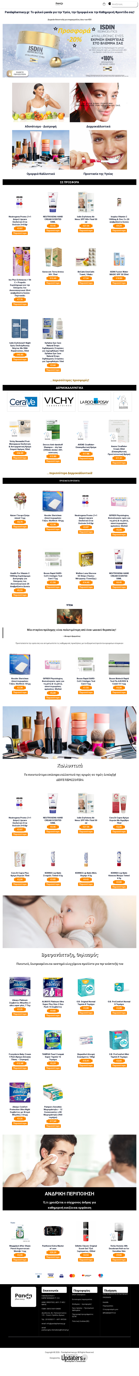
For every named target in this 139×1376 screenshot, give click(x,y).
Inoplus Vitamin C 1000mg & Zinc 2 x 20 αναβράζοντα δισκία (119, 220)
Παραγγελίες (108, 1308)
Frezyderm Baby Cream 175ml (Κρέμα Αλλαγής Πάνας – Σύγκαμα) (20, 1057)
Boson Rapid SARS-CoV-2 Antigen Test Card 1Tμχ (52, 576)
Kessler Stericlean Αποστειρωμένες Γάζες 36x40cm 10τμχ (53, 518)
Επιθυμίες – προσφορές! (82, 1306)
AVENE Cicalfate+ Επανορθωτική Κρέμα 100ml (86, 448)
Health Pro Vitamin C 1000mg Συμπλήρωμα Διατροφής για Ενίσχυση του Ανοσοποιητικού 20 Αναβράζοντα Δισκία (20, 579)
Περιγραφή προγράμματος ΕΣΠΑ (82, 1317)
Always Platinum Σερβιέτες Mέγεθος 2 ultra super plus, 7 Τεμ (20, 1003)
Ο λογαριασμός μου (110, 1311)
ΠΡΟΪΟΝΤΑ (107, 1299)
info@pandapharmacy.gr (55, 1325)
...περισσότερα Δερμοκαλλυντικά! (69, 472)
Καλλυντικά (69, 764)
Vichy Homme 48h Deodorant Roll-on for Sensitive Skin (119, 1250)
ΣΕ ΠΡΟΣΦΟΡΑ (69, 182)
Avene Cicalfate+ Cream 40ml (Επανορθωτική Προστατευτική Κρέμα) (119, 450)
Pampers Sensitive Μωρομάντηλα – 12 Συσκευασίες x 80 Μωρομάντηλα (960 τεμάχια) (53, 1113)
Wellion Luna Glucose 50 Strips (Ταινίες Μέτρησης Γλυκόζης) (86, 576)
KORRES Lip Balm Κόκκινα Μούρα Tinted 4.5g (119, 875)
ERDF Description (78, 1296)
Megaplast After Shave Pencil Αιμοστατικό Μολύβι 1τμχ (20, 1250)
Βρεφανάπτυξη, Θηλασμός (69, 954)
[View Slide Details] (69, 50)
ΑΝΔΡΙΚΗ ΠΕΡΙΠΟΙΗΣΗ (69, 1195)
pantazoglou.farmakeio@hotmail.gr (55, 1332)
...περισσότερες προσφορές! (69, 381)
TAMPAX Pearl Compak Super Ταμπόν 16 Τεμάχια (53, 1057)
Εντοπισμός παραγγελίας (82, 1301)
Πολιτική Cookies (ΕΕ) (80, 1323)
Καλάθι (105, 1304)
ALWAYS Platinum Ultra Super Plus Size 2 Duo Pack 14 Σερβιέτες (53, 1004)
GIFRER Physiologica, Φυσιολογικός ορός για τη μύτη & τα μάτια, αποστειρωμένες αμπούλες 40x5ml (119, 520)
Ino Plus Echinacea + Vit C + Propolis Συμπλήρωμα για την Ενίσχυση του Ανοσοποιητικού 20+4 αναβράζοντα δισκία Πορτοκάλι (20, 288)
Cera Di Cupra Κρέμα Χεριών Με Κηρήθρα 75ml (119, 819)
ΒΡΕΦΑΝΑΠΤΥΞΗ (109, 1315)
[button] (105, 4)
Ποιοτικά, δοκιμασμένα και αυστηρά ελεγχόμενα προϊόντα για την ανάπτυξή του (69, 963)
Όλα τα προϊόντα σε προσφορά (115, 1296)
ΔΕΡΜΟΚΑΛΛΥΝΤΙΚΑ (69, 388)
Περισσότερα (20, 233)
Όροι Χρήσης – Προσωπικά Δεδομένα (83, 1311)
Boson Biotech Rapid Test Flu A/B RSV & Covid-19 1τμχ (119, 680)
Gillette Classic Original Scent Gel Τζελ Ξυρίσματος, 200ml (86, 1250)
